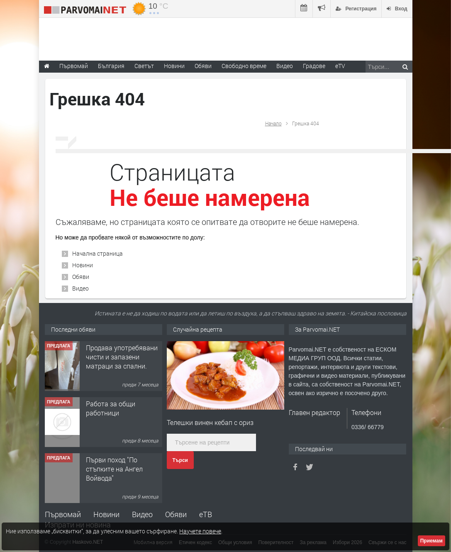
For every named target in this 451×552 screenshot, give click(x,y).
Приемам (431, 541)
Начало (273, 123)
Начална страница (97, 253)
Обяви (80, 277)
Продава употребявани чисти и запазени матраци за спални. (122, 374)
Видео (80, 288)
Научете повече (200, 531)
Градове (314, 66)
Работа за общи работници (110, 425)
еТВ (205, 514)
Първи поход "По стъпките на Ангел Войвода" (114, 486)
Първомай (63, 514)
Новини (174, 66)
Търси (180, 460)
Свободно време (244, 66)
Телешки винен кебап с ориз (210, 422)
